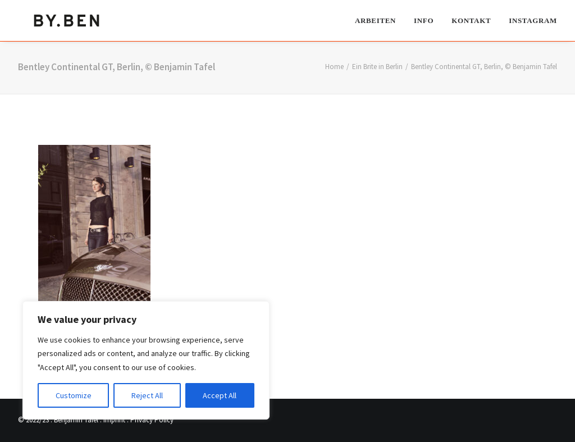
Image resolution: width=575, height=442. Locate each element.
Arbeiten (375, 20)
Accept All (219, 395)
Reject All (147, 395)
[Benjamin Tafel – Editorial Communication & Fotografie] (67, 20)
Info (423, 20)
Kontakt (471, 20)
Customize (74, 395)
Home (334, 66)
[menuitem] (379, 20)
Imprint (114, 420)
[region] (146, 360)
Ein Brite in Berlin (377, 66)
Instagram (533, 20)
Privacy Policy (152, 420)
